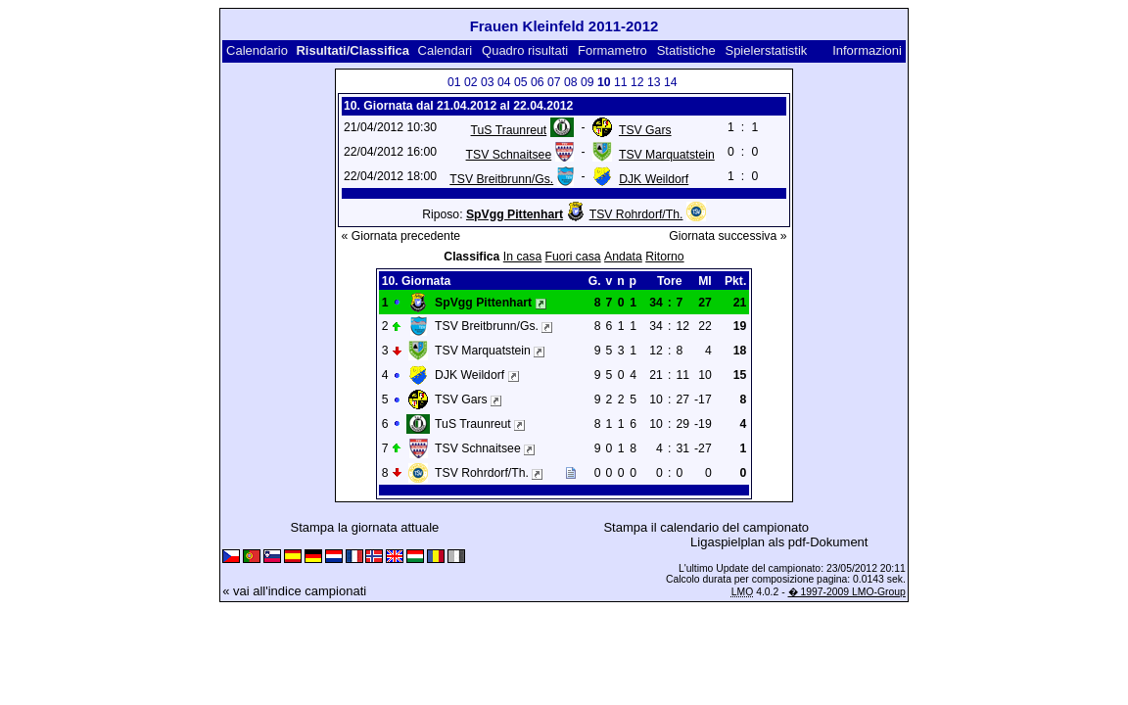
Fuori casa (573, 256)
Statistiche (686, 50)
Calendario (257, 50)
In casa (522, 256)
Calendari (445, 50)
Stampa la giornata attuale (365, 527)
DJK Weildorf (653, 179)
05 (521, 82)
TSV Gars (645, 130)
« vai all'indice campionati (294, 591)
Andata (623, 256)
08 (571, 82)
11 (621, 82)
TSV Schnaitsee (509, 155)
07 (554, 82)
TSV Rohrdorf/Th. (636, 214)
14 (671, 82)
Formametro (612, 50)
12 (637, 82)
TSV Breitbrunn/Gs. (501, 179)
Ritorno (664, 256)
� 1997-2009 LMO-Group (847, 592)
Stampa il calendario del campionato (706, 527)
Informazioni (867, 50)
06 (537, 82)
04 (504, 82)
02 (471, 82)
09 (587, 82)
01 (454, 82)
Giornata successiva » (727, 236)
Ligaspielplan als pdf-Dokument (779, 542)
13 (654, 82)
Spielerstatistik (767, 50)
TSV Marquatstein (667, 155)
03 (487, 82)
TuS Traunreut (509, 130)
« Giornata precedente (401, 236)
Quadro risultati (525, 50)
